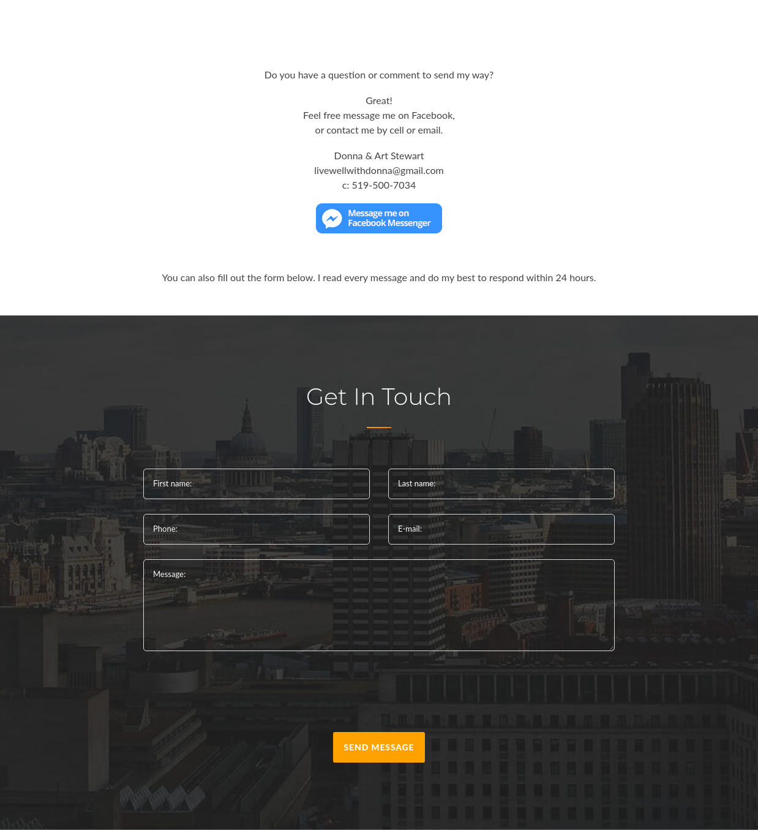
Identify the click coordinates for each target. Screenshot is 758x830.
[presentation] (379, 693)
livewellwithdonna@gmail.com (378, 170)
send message (379, 747)
